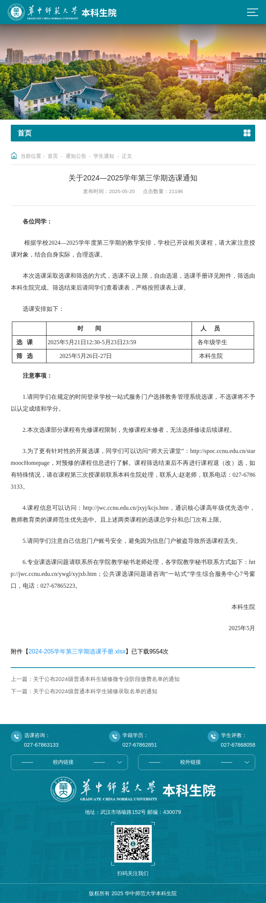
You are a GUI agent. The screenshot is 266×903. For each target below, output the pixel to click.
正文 (127, 156)
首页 (53, 156)
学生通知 (103, 156)
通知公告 (75, 156)
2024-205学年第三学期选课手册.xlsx (77, 651)
